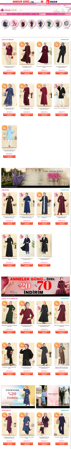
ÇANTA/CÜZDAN (60, 14)
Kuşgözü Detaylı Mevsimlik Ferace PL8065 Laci (44, 129)
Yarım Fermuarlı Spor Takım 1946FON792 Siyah (61, 67)
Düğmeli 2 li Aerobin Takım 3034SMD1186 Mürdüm (9, 256)
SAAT (37, 14)
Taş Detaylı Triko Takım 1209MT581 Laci (61, 256)
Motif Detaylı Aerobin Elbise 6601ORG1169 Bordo (26, 191)
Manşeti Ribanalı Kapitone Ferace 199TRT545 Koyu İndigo (27, 129)
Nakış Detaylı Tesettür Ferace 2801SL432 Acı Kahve (9, 129)
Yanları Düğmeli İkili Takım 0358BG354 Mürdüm (44, 256)
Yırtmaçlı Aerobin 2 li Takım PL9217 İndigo (27, 256)
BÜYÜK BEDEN (30, 14)
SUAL (49, 14)
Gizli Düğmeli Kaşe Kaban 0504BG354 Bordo (61, 129)
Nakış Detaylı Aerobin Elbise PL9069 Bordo (44, 67)
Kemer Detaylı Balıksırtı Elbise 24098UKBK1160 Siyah (44, 191)
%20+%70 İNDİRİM (10, 14)
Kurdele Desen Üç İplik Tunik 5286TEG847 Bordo (9, 67)
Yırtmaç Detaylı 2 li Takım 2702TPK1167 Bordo (26, 67)
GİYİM (16, 14)
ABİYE (21, 14)
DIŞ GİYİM (25, 14)
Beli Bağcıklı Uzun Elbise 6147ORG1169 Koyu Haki (9, 191)
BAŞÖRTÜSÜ (42, 14)
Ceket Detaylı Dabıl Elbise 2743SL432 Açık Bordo (61, 191)
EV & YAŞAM (53, 14)
